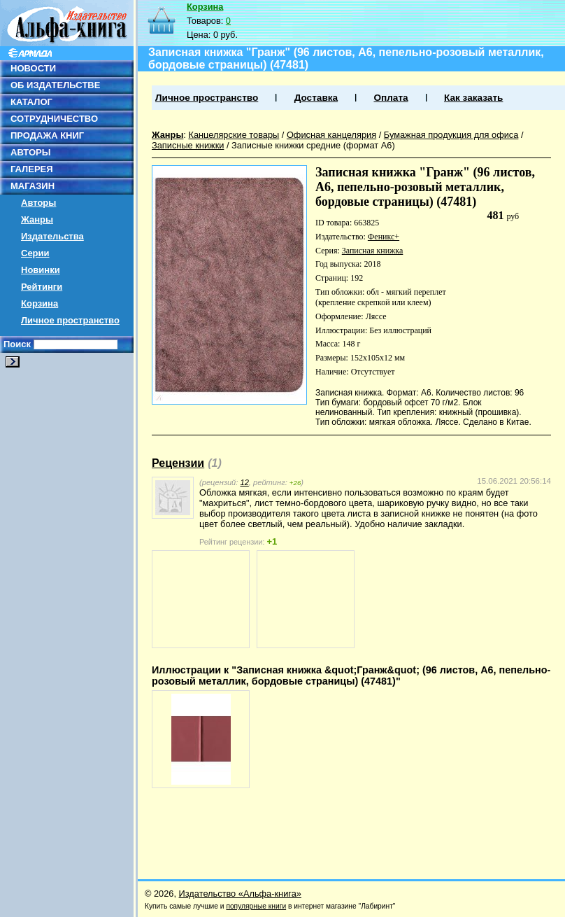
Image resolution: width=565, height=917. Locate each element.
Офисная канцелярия (331, 135)
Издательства (52, 236)
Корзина (39, 303)
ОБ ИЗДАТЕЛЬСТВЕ (55, 85)
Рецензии (178, 463)
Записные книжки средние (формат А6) (313, 145)
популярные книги (256, 906)
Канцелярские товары (233, 135)
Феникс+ (383, 236)
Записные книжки (188, 145)
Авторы (38, 202)
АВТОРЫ (30, 152)
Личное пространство (70, 320)
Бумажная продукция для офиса (451, 135)
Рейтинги (41, 286)
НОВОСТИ (33, 68)
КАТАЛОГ (31, 102)
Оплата (390, 97)
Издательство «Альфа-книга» (240, 893)
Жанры (37, 219)
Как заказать (473, 97)
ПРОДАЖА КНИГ (47, 135)
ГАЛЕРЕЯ (31, 169)
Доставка (316, 97)
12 (244, 482)
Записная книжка (372, 250)
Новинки (40, 270)
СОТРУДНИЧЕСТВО (54, 118)
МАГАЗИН (32, 186)
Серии (35, 253)
